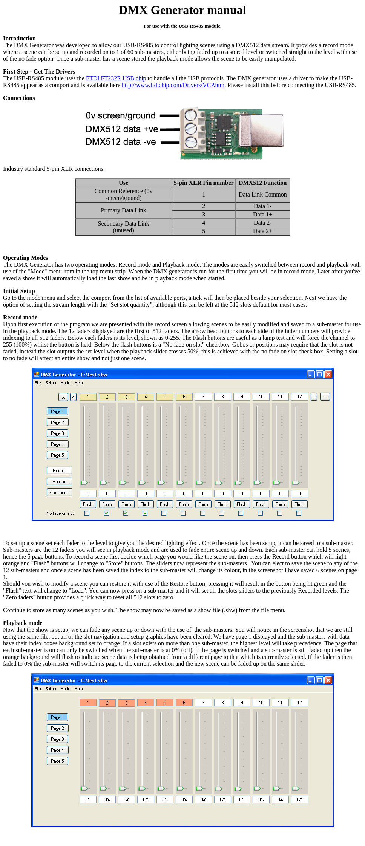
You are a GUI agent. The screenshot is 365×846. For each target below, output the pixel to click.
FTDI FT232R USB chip (116, 78)
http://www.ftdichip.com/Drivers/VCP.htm (173, 85)
